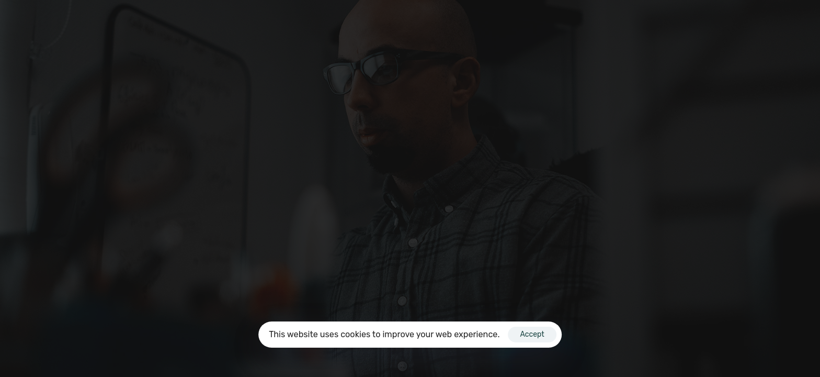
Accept (532, 334)
